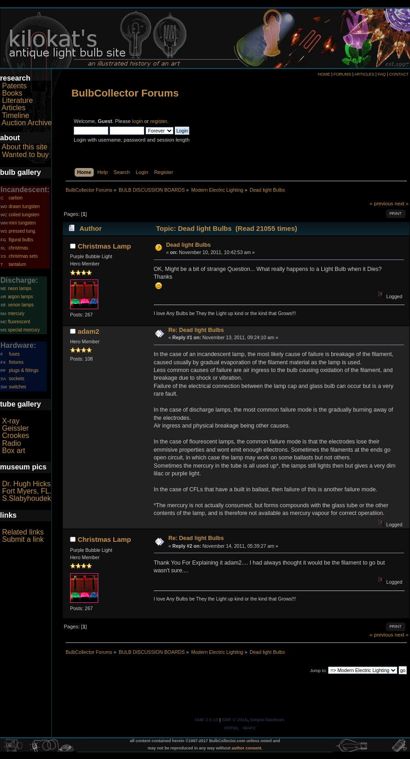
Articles (13, 108)
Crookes (15, 435)
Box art (13, 450)
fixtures (16, 362)
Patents (14, 86)
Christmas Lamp (104, 246)
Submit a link (23, 539)
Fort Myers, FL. (26, 491)
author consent (246, 748)
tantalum (17, 264)
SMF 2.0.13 (206, 719)
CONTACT (399, 74)
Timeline (15, 115)
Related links (23, 532)
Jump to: (318, 670)
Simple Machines (267, 719)
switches (17, 386)
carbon (16, 197)
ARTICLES (364, 74)
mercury (16, 313)
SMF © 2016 (235, 719)
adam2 (88, 331)
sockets (16, 378)
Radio (11, 443)
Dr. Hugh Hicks (26, 484)
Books (12, 93)
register (158, 121)
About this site (25, 147)
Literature (17, 100)
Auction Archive (27, 123)
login (137, 121)
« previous (381, 203)
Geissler (15, 428)
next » (402, 203)
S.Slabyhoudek (26, 498)
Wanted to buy (25, 154)
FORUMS (342, 74)
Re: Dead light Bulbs (196, 330)
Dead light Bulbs (188, 245)
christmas (18, 247)
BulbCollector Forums (125, 93)
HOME (324, 74)
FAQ (382, 74)
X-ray (10, 421)
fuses (14, 354)
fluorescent (19, 321)
